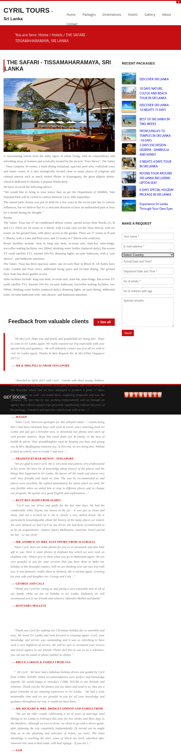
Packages (89, 15)
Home (71, 15)
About (166, 15)
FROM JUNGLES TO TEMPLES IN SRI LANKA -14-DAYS (155, 136)
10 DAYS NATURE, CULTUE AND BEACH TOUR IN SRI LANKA (153, 93)
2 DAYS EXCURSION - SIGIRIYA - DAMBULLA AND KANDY (154, 150)
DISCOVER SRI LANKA (154, 79)
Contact (72, 24)
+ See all (104, 322)
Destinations (112, 15)
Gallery (149, 15)
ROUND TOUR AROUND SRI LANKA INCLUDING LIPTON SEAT (156, 178)
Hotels (133, 15)
